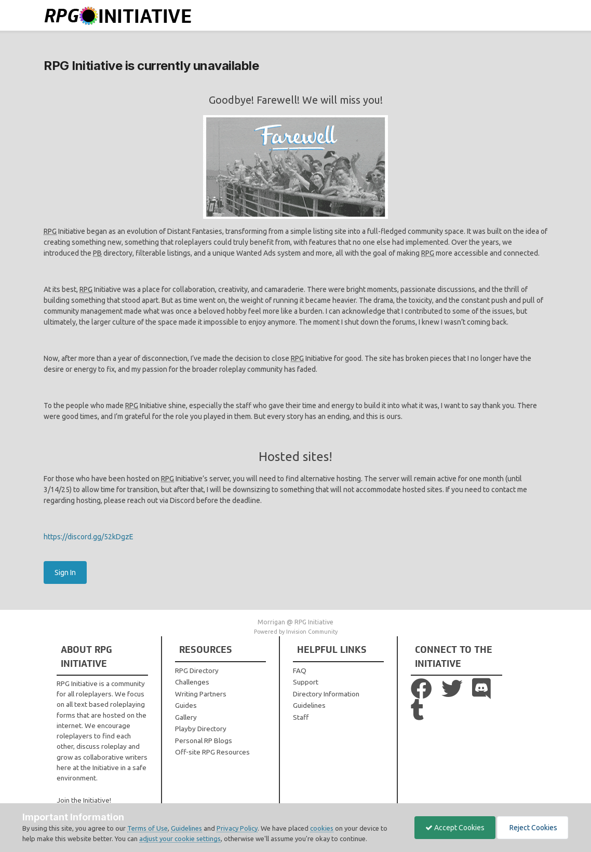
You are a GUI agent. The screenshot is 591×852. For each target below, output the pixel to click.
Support (305, 682)
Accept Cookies (455, 827)
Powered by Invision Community (296, 631)
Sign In (65, 572)
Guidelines (309, 705)
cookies (321, 828)
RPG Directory (197, 670)
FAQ (299, 670)
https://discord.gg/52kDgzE (88, 537)
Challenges (192, 682)
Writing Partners (200, 694)
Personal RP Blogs (203, 740)
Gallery (186, 717)
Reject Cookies (532, 827)
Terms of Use (147, 828)
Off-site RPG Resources (212, 752)
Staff (300, 717)
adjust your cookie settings (180, 838)
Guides (186, 705)
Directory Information (326, 694)
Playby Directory (200, 728)
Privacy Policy (237, 828)
